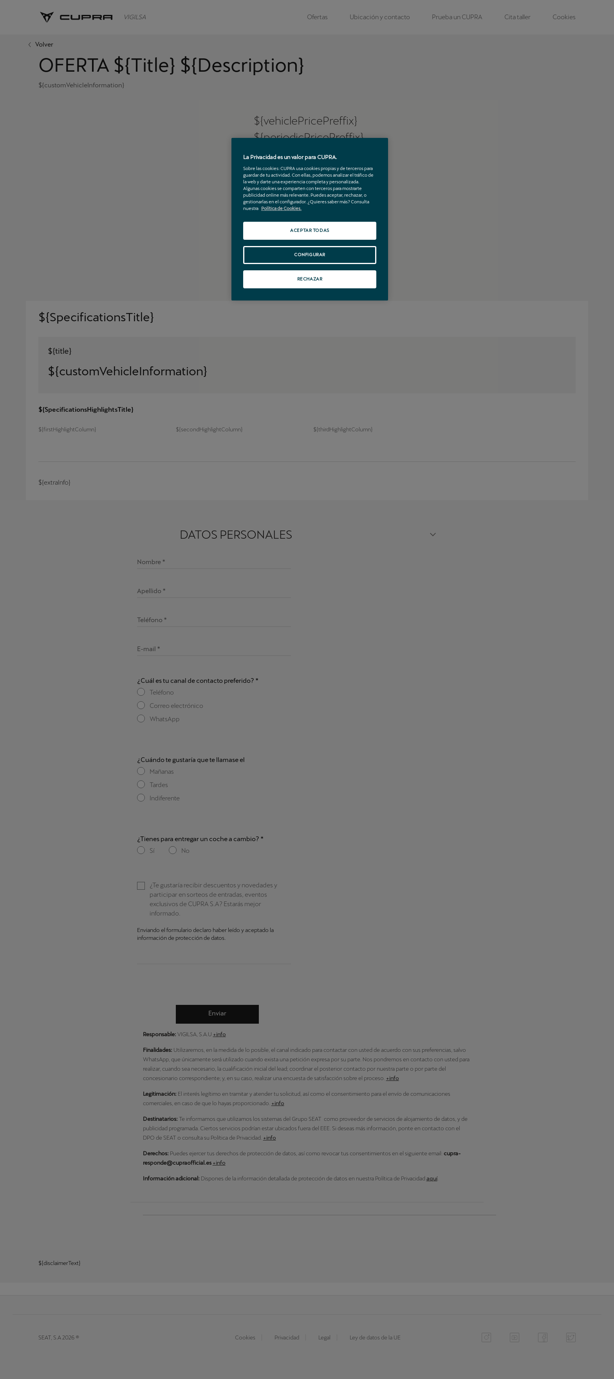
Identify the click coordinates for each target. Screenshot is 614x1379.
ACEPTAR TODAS (309, 230)
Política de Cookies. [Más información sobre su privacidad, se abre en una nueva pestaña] (281, 208)
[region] (309, 219)
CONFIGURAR (309, 254)
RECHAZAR (310, 279)
